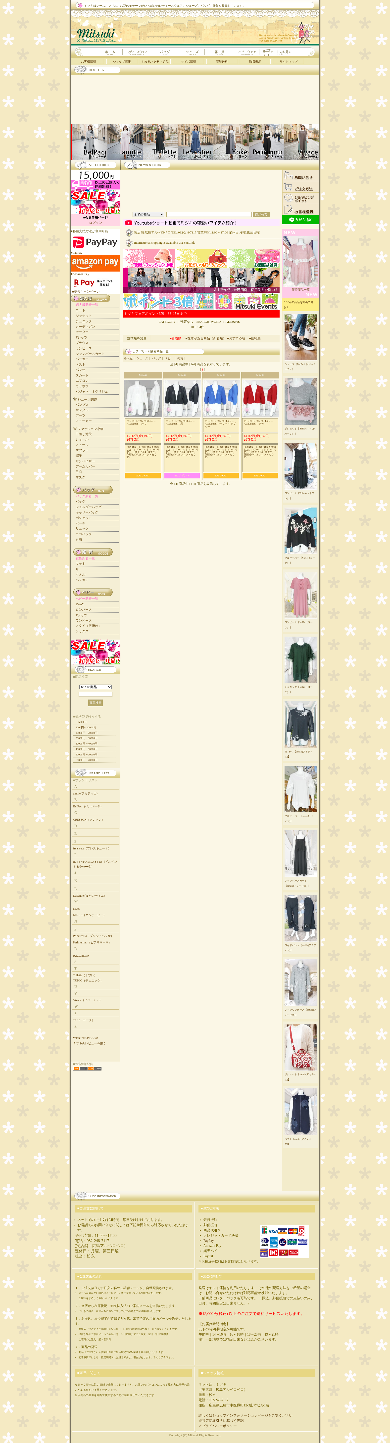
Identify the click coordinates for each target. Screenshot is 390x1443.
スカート (82, 375)
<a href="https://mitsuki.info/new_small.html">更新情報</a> (200, 678)
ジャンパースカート (90, 354)
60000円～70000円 (87, 759)
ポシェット (84, 518)
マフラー (82, 450)
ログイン (95, 223)
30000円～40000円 (87, 743)
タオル (80, 574)
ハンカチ (82, 580)
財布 (79, 539)
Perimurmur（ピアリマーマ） (92, 942)
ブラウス (82, 343)
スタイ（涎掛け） (88, 626)
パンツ (80, 370)
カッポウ (82, 386)
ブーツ (80, 415)
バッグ (156, 358)
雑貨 (180, 358)
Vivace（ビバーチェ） (87, 1000)
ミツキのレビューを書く (89, 1043)
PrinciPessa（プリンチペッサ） (93, 936)
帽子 (79, 456)
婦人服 (128, 358)
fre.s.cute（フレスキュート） (92, 848)
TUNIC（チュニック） (88, 980)
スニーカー (84, 421)
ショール (82, 439)
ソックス (82, 631)
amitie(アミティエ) (85, 793)
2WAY (80, 604)
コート (80, 310)
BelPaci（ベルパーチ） (88, 806)
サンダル (82, 410)
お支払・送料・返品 (155, 61)
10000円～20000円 (87, 732)
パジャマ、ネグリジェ (92, 391)
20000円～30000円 (87, 738)
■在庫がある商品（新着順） (205, 338)
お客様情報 (88, 61)
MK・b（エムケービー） (89, 915)
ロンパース (84, 609)
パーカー (82, 359)
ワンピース (84, 348)
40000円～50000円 (87, 748)
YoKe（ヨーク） (84, 1020)
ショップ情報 (122, 61)
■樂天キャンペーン (86, 291)
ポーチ (80, 523)
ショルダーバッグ (88, 507)
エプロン (82, 380)
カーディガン (85, 326)
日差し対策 (84, 434)
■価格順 (255, 338)
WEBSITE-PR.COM (85, 1038)
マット (80, 563)
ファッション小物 (90, 429)
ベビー (169, 358)
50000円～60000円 (87, 754)
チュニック (84, 321)
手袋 (79, 472)
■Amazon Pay (95, 272)
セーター (82, 332)
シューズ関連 (87, 399)
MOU (76, 908)
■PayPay (95, 250)
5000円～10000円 (86, 727)
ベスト (80, 364)
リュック (82, 528)
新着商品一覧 (300, 287)
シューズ (142, 358)
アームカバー (85, 466)
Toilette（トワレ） (85, 975)
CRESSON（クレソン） (88, 819)
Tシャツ (81, 337)
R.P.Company (81, 955)
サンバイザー (85, 461)
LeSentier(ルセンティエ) (89, 895)
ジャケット (84, 316)
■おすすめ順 (237, 338)
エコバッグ (84, 534)
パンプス (82, 405)
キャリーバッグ (87, 512)
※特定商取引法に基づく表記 (221, 1421)
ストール (82, 445)
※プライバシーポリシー (217, 1426)
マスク (80, 477)
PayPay (208, 1241)
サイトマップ (288, 61)
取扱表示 (255, 61)
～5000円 (81, 721)
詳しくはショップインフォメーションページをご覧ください (245, 1415)
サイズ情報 (188, 61)
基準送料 (222, 61)
